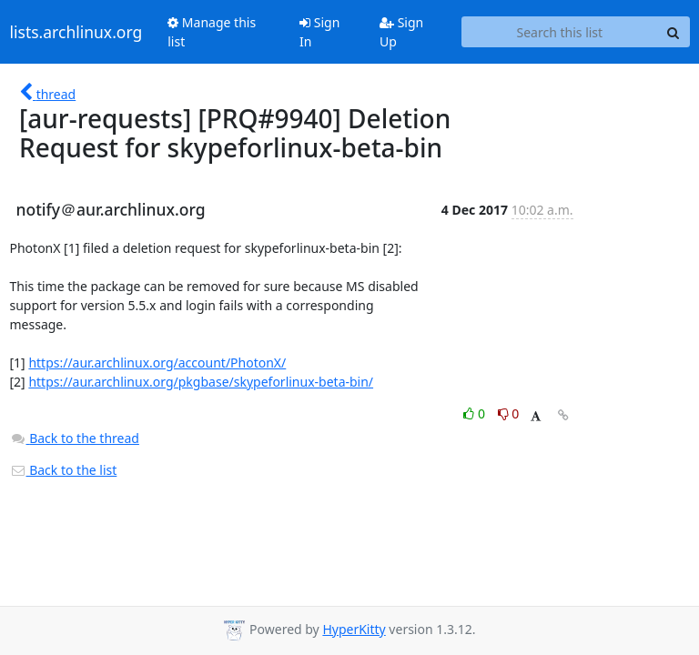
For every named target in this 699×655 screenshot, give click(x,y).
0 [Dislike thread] (509, 413)
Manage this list (211, 32)
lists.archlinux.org (76, 32)
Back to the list (63, 470)
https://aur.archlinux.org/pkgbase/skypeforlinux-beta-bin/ (200, 381)
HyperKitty (353, 629)
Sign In (319, 32)
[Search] (673, 31)
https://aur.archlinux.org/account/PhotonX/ (157, 362)
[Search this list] (559, 31)
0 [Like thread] (475, 413)
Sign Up (401, 32)
